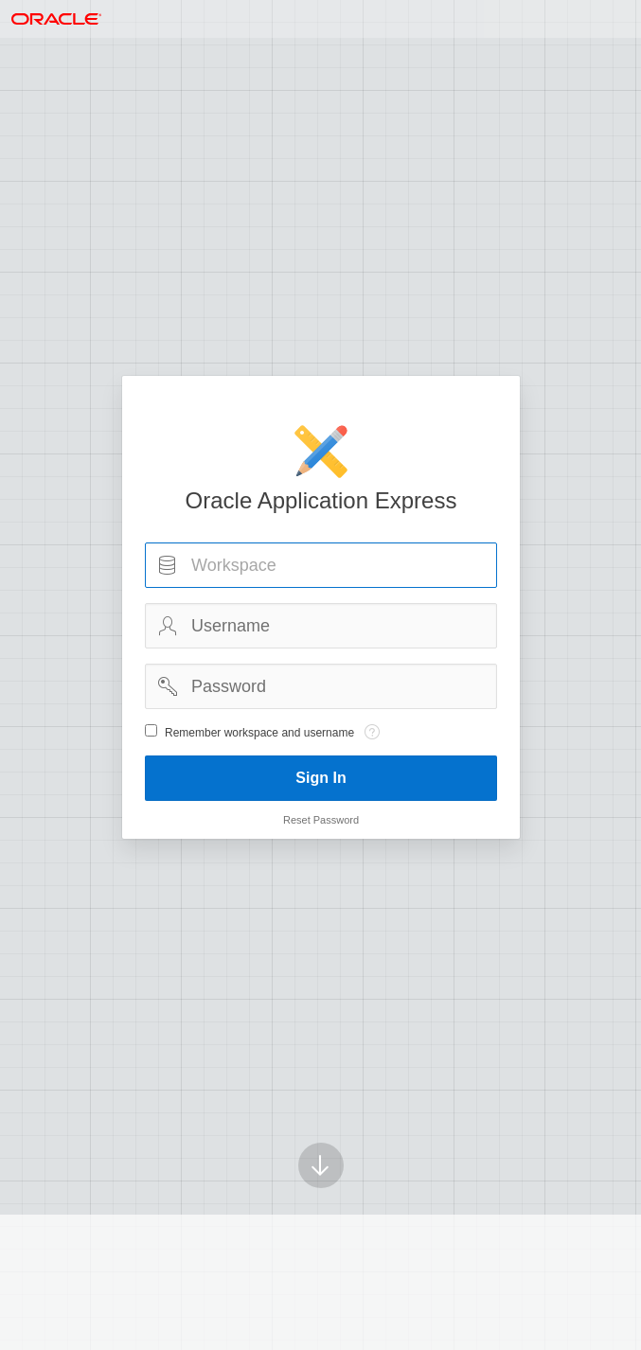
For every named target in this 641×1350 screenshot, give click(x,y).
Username (167, 626)
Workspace (167, 565)
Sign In (320, 778)
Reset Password (320, 820)
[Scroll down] (321, 1139)
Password (167, 686)
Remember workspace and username (259, 732)
